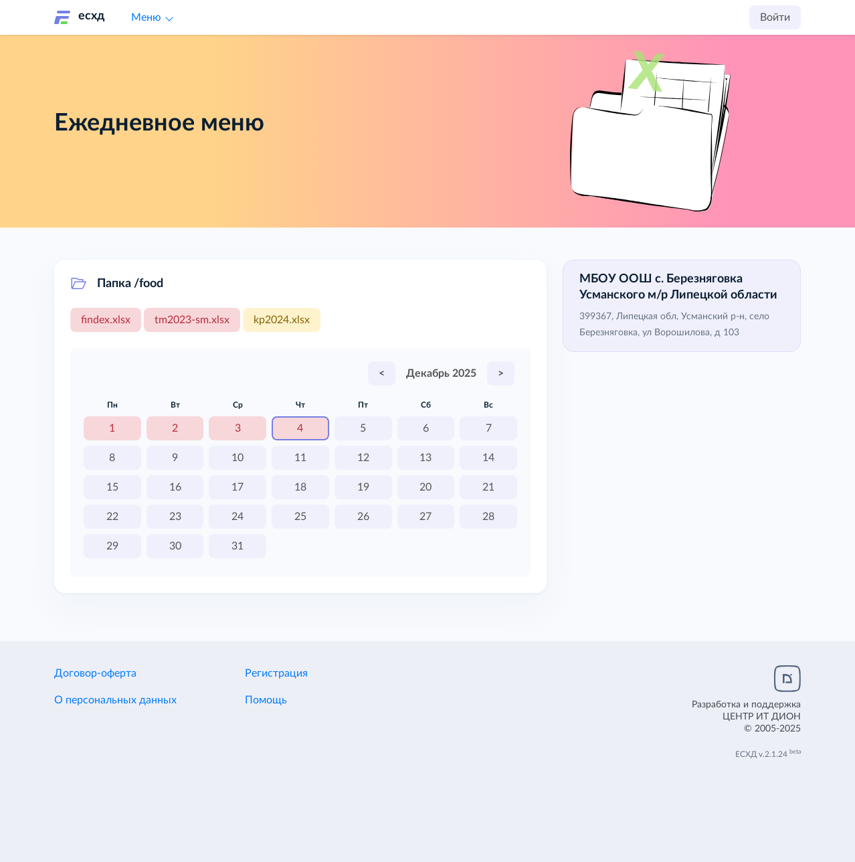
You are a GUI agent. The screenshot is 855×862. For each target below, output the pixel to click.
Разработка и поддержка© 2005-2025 (746, 717)
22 (112, 516)
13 (425, 457)
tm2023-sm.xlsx (192, 320)
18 (300, 487)
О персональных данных (115, 700)
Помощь (266, 700)
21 (488, 487)
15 (112, 487)
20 (425, 487)
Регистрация (276, 673)
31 (237, 546)
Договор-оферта (95, 673)
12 (363, 457)
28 (488, 516)
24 (237, 516)
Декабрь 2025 (441, 373)
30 (175, 546)
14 (488, 457)
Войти (775, 17)
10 (237, 457)
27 (425, 516)
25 (300, 516)
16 (175, 487)
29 (112, 546)
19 (363, 487)
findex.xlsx (105, 320)
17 (237, 487)
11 (300, 457)
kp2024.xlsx (282, 320)
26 (363, 516)
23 (175, 516)
